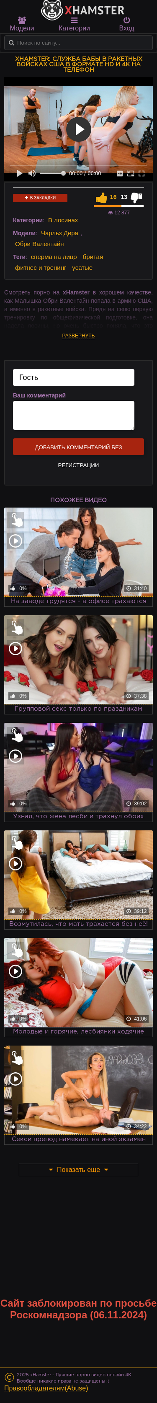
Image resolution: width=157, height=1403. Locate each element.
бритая (93, 256)
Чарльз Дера (59, 232)
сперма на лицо (54, 256)
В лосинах (63, 220)
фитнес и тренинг (40, 267)
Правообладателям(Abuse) (46, 1388)
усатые (82, 267)
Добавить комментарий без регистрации (78, 449)
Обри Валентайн (39, 243)
